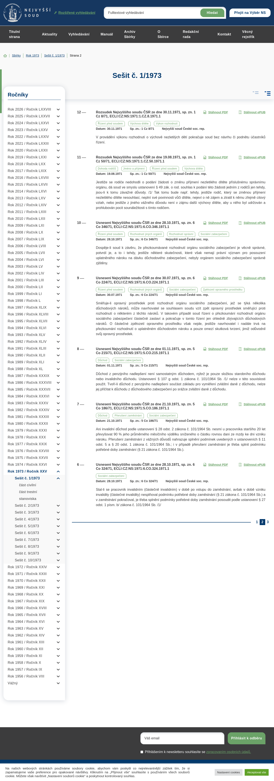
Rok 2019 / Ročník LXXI (27, 157)
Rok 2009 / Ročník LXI (26, 225)
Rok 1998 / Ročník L (24, 300)
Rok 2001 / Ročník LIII (26, 280)
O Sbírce (163, 34)
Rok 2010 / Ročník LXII (26, 218)
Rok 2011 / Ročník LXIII (27, 212)
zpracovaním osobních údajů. (228, 752)
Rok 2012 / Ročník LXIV (27, 205)
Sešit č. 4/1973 (27, 519)
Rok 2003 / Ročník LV (25, 266)
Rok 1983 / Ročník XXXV (28, 403)
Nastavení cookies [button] (228, 772)
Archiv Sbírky (130, 34)
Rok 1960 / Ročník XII (25, 649)
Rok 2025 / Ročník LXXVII (29, 116)
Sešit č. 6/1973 (27, 533)
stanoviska (27, 499)
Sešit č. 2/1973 (27, 505)
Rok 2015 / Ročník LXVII (28, 184)
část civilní (27, 485)
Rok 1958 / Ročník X (24, 662)
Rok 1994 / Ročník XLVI (27, 328)
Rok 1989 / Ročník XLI (26, 362)
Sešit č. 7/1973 (27, 540)
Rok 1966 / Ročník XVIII (27, 608)
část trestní (28, 492)
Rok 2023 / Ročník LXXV (28, 130)
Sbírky (16, 55)
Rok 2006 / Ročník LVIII (27, 246)
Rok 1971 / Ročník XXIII (27, 574)
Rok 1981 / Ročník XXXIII (28, 417)
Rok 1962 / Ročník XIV (26, 635)
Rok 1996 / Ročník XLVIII (28, 314)
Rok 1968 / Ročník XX (25, 594)
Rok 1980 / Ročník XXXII (28, 423)
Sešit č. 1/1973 (54, 55)
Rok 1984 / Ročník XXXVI (28, 396)
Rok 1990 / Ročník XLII (26, 355)
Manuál (107, 34)
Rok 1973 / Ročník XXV (27, 471)
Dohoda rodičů (107, 168)
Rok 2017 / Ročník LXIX (27, 171)
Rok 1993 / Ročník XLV (26, 335)
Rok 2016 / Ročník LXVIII (28, 178)
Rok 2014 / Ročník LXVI (27, 191)
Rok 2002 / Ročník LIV (26, 273)
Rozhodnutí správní (181, 234)
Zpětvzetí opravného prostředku (222, 289)
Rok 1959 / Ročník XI (25, 656)
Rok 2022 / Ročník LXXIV (28, 137)
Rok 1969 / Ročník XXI (26, 587)
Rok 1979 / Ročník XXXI (27, 430)
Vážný (13, 683)
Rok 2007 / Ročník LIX (26, 239)
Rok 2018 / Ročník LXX (27, 164)
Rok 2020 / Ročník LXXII (28, 150)
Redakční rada (191, 34)
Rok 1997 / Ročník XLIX (27, 307)
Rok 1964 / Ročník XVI (26, 621)
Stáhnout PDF (215, 112)
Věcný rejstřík (248, 34)
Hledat (212, 13)
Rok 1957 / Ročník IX (25, 669)
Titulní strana (14, 34)
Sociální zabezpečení (214, 234)
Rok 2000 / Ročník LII (25, 287)
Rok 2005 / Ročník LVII (26, 253)
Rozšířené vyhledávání (74, 13)
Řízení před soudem (110, 123)
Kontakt (224, 34)
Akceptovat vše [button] (256, 772)
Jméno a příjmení (134, 168)
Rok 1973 (32, 55)
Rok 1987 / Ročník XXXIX (28, 376)
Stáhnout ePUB (251, 112)
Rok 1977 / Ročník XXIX (27, 444)
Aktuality (49, 34)
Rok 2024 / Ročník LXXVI (28, 123)
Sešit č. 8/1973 (27, 546)
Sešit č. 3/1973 (27, 512)
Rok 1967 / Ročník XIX (26, 601)
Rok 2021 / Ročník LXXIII (28, 143)
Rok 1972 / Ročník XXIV (27, 567)
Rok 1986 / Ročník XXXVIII (30, 382)
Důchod (102, 360)
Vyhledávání (78, 34)
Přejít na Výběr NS (250, 13)
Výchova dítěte (139, 123)
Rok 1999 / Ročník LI (25, 294)
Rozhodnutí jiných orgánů (146, 234)
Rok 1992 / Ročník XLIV (27, 341)
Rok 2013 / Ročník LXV (27, 198)
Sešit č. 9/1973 (27, 553)
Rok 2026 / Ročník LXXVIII (29, 109)
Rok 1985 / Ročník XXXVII (29, 389)
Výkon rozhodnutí (166, 123)
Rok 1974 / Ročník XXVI (27, 464)
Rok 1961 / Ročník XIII (26, 642)
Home (5, 55)
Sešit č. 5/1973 (27, 526)
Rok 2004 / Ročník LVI (26, 259)
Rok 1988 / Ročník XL (25, 369)
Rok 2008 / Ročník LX (25, 232)
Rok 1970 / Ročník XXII (27, 580)
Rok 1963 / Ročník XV (25, 628)
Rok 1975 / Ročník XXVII (28, 458)
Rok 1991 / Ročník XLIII (27, 348)
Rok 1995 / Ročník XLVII (28, 321)
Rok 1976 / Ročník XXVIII (28, 451)
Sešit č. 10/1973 (28, 560)
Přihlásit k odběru (246, 738)
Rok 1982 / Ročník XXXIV (28, 410)
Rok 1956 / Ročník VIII (26, 676)
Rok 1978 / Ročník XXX (27, 437)
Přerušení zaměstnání (128, 415)
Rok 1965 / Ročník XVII (27, 615)
